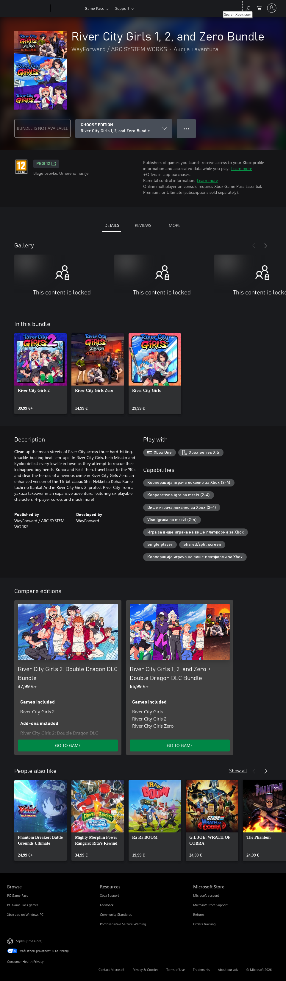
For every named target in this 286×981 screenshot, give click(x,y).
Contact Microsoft (111, 969)
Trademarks (201, 969)
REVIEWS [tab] (143, 225)
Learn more (241, 168)
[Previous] (254, 245)
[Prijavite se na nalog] (272, 8)
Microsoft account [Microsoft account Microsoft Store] (206, 895)
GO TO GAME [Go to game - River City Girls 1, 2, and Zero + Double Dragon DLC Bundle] (180, 745)
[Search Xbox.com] (247, 7)
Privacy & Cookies (145, 969)
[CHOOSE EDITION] (123, 128)
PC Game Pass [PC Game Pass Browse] (17, 895)
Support (122, 8)
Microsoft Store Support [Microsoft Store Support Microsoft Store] (210, 905)
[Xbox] (66, 8)
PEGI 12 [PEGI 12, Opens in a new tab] (46, 163)
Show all (238, 770)
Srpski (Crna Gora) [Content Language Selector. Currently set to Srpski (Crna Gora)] (29, 941)
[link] (40, 373)
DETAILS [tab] (111, 225)
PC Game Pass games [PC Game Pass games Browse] (22, 905)
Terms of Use (175, 969)
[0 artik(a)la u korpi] (259, 8)
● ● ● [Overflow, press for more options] (186, 128)
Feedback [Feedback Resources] (106, 905)
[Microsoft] (27, 8)
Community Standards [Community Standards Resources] (116, 914)
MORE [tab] (174, 225)
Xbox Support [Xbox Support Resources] (109, 895)
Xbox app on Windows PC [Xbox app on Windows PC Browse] (25, 914)
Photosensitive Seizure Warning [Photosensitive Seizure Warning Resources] (123, 924)
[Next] (266, 245)
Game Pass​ (94, 8)
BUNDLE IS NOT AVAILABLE (42, 128)
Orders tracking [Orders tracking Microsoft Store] (204, 924)
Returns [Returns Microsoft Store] (198, 914)
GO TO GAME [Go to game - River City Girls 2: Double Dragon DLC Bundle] (68, 745)
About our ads (228, 969)
